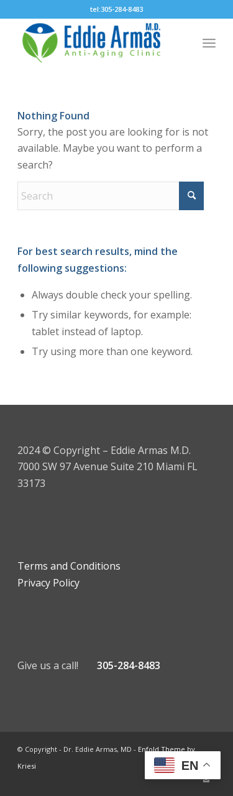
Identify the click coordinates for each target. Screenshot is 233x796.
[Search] (110, 196)
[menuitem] (209, 43)
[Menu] (209, 43)
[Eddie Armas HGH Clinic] (96, 43)
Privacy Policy (48, 583)
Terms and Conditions (69, 566)
